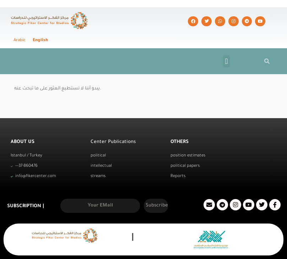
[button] (226, 47)
